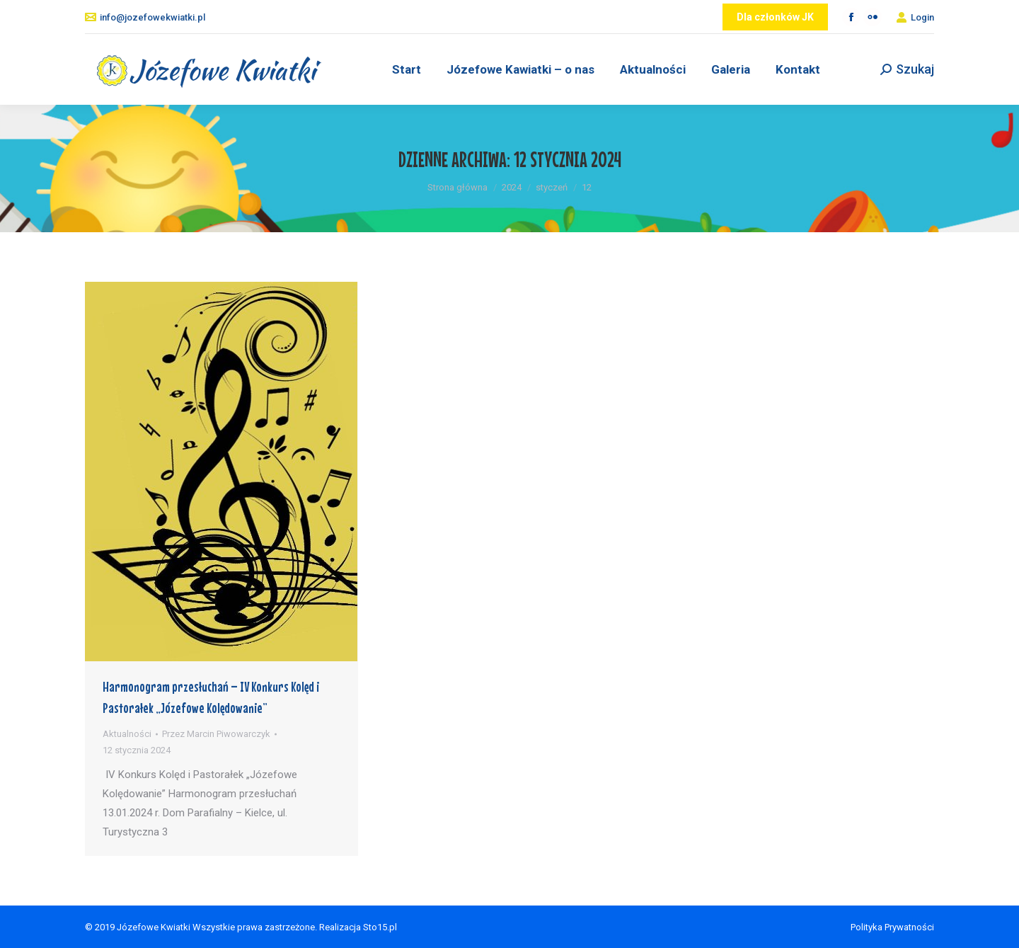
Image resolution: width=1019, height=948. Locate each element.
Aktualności (127, 734)
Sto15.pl (380, 927)
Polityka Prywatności (892, 927)
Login (915, 17)
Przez (216, 734)
